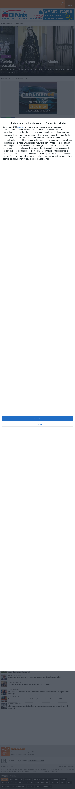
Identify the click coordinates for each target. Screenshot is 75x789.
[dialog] (37, 394)
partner (20, 127)
